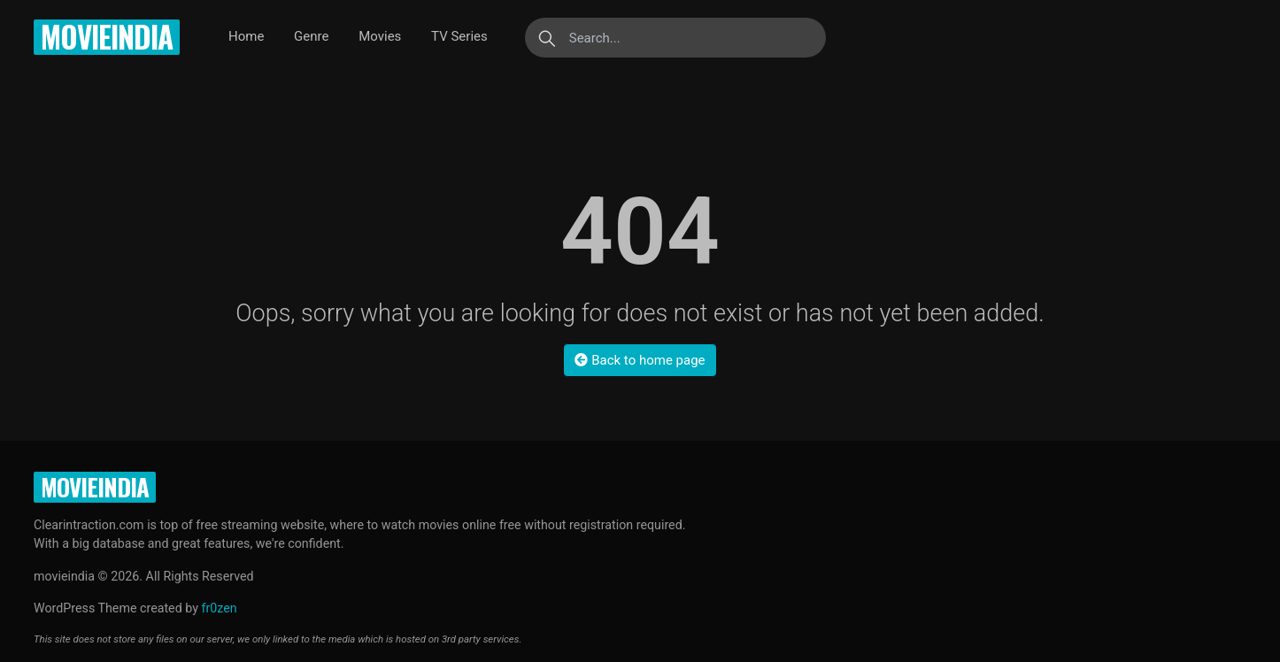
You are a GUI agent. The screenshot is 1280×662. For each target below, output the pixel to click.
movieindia (107, 36)
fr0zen (218, 608)
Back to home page (639, 360)
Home (246, 36)
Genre (311, 36)
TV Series (459, 36)
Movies (380, 36)
